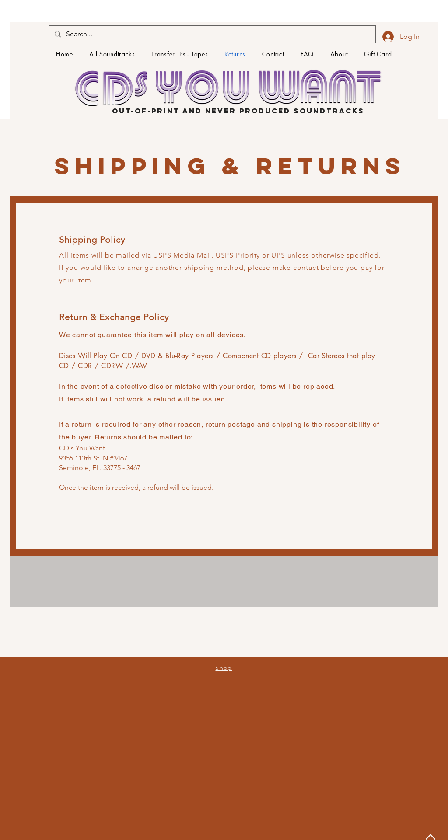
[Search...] (211, 34)
